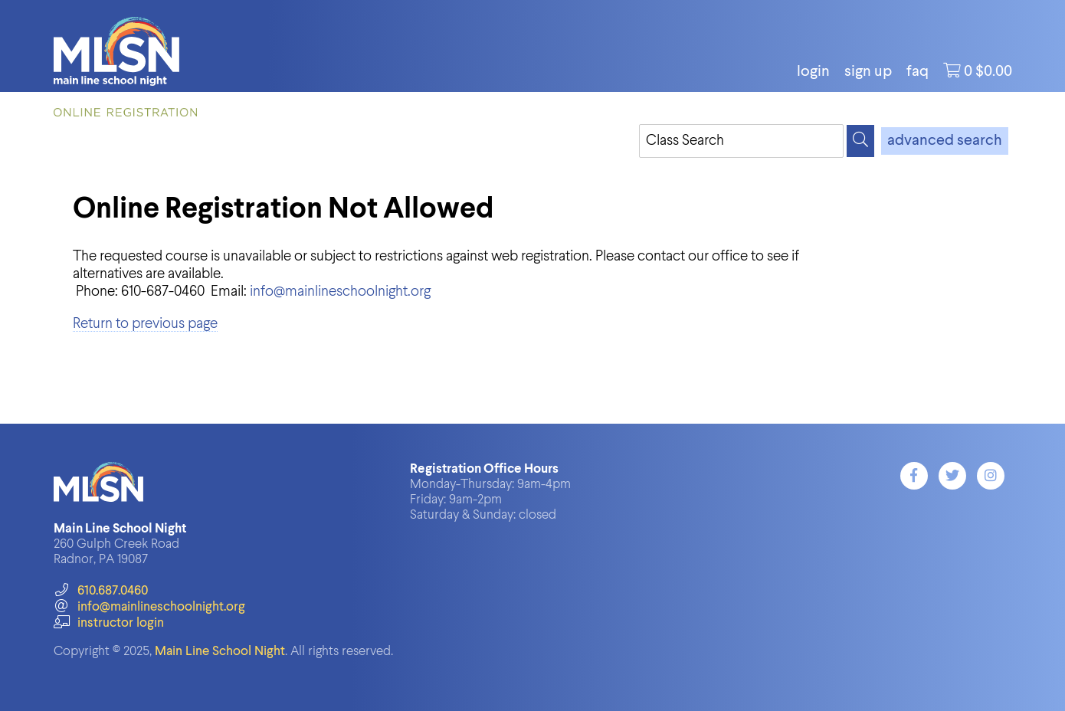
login (813, 72)
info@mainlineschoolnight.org (340, 291)
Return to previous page (145, 323)
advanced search (944, 141)
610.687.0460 (101, 591)
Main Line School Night (220, 651)
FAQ (917, 72)
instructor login (109, 623)
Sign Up (868, 72)
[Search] (860, 141)
